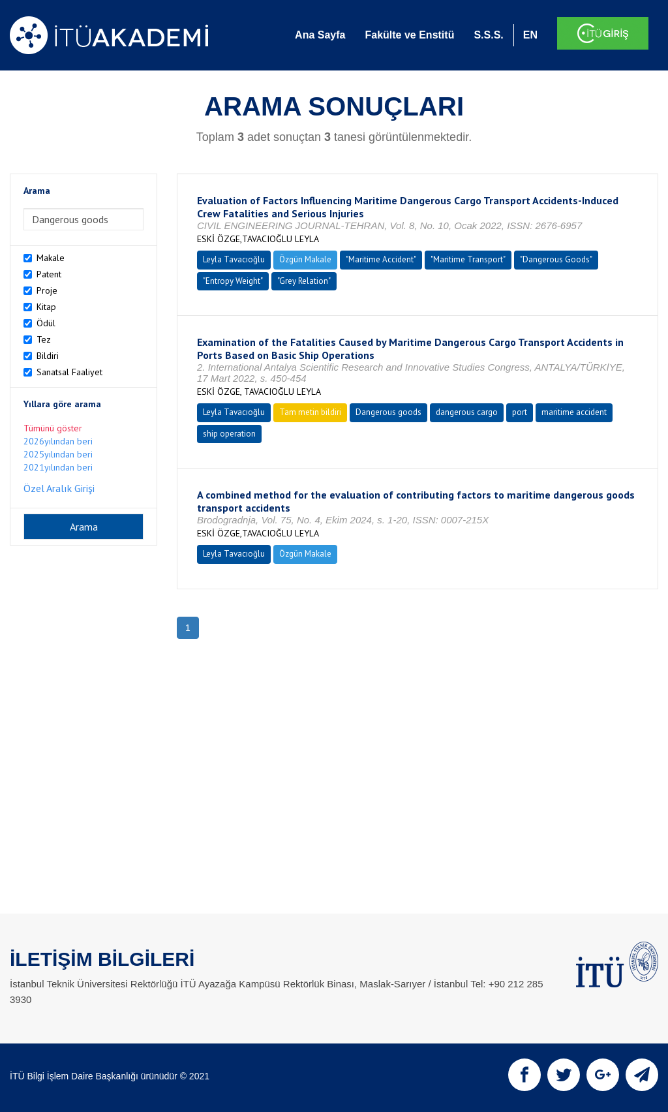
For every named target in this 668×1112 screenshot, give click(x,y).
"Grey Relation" (304, 280)
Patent (49, 274)
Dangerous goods (388, 412)
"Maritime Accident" (381, 259)
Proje (47, 290)
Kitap (46, 307)
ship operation (229, 433)
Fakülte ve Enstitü (409, 34)
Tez (44, 339)
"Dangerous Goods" (556, 259)
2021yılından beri (58, 467)
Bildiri (48, 356)
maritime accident (574, 412)
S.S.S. (488, 34)
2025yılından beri (58, 454)
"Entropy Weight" (233, 280)
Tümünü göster (52, 428)
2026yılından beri (58, 441)
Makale (51, 258)
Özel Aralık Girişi (59, 488)
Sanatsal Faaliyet (69, 372)
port (519, 412)
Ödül (46, 323)
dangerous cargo (467, 412)
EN (530, 34)
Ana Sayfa (320, 34)
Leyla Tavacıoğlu (234, 259)
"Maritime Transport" (468, 259)
